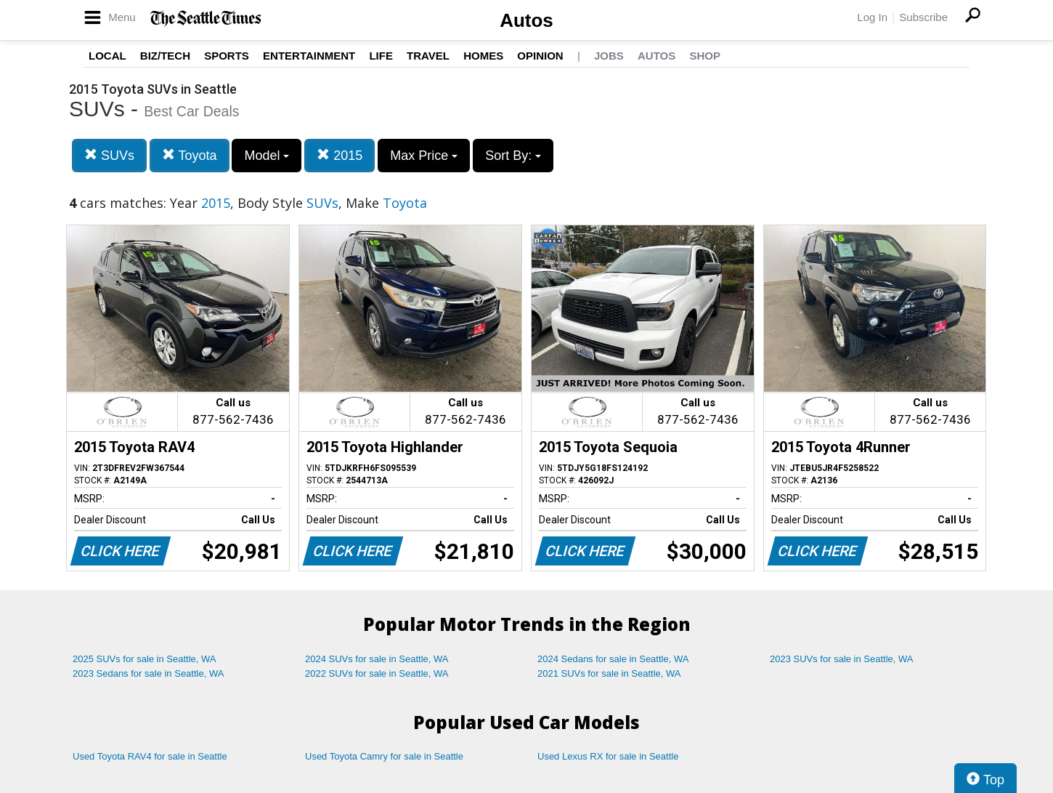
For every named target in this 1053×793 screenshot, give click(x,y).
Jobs (609, 55)
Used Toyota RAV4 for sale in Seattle (150, 756)
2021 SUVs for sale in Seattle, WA (609, 673)
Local (107, 55)
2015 (339, 155)
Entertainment (309, 55)
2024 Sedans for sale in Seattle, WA (612, 658)
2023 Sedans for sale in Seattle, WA (148, 673)
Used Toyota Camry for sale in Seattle (384, 756)
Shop (704, 55)
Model (266, 155)
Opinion (540, 55)
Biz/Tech (165, 55)
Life (381, 55)
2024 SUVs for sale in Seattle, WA (377, 658)
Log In (872, 17)
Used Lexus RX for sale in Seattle (607, 756)
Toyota (189, 155)
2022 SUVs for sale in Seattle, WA (377, 673)
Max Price (424, 155)
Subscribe (923, 17)
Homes (483, 55)
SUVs (109, 155)
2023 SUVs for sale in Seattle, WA (842, 658)
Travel (428, 55)
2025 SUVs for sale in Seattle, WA (144, 658)
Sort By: (513, 155)
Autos (526, 20)
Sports (226, 55)
